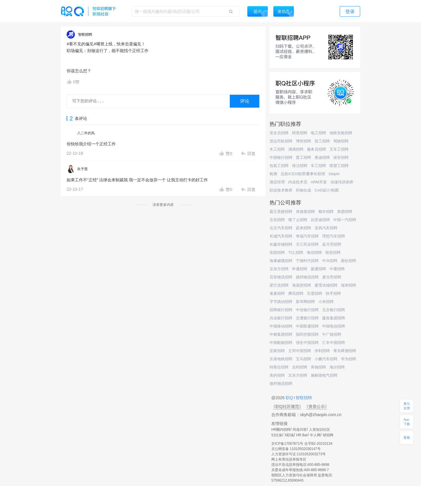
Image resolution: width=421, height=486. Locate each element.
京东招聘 (277, 220)
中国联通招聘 (307, 326)
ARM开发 (319, 182)
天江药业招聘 (307, 244)
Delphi (334, 174)
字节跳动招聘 (281, 301)
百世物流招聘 (281, 277)
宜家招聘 (277, 351)
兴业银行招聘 (281, 318)
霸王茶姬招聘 (281, 211)
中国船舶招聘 (281, 342)
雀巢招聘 (277, 293)
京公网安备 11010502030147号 (296, 449)
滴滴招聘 (295, 149)
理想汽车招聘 (333, 236)
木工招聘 (277, 149)
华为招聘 (348, 359)
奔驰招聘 (318, 367)
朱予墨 (82, 169)
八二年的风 (86, 133)
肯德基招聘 (305, 211)
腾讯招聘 (295, 293)
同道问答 (300, 430)
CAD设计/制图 (327, 190)
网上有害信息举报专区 (288, 459)
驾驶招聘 (340, 141)
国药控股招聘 (307, 334)
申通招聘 (299, 269)
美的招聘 (277, 375)
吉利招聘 (299, 367)
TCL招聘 (295, 252)
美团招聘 (344, 211)
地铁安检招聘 (340, 133)
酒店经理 (277, 182)
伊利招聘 (322, 351)
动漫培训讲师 (341, 182)
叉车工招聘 (338, 149)
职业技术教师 (281, 190)
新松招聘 (348, 260)
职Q (290, 397)
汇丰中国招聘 (333, 342)
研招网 (328, 435)
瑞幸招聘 (348, 285)
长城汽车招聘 (281, 236)
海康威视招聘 (281, 260)
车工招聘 (318, 165)
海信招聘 (314, 252)
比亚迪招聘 (320, 220)
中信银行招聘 (307, 310)
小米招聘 (326, 301)
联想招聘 (333, 252)
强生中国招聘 (307, 342)
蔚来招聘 (303, 228)
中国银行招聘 (281, 157)
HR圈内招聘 (280, 430)
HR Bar (302, 435)
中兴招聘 (329, 260)
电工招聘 (318, 133)
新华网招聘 (305, 301)
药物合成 (303, 190)
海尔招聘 (337, 367)
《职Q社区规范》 (287, 406)
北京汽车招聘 (281, 228)
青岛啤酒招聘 (344, 351)
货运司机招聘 (281, 141)
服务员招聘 (316, 149)
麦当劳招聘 (331, 277)
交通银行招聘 (307, 318)
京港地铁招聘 (281, 359)
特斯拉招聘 (279, 367)
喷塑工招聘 (338, 165)
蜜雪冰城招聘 (326, 285)
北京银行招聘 (333, 310)
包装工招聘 (279, 165)
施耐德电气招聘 (324, 375)
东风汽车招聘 (326, 228)
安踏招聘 (277, 252)
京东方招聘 (279, 269)
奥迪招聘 (322, 157)
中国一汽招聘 (344, 220)
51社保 (276, 435)
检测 (273, 174)
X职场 (289, 435)
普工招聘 (303, 157)
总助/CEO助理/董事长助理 (303, 174)
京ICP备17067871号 (287, 444)
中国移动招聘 (281, 326)
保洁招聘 (299, 165)
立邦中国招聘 (299, 351)
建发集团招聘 (333, 318)
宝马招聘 (303, 359)
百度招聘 (314, 293)
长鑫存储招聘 (281, 244)
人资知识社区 (319, 430)
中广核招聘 (331, 334)
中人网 (315, 435)
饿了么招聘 (297, 220)
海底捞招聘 (301, 285)
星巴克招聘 (279, 285)
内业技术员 (297, 182)
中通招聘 (337, 269)
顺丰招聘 (326, 211)
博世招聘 (303, 141)
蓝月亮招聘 (331, 244)
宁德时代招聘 (307, 260)
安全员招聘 (279, 133)
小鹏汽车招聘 (326, 359)
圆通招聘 (318, 269)
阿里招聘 (299, 133)
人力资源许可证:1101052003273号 (298, 454)
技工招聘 (322, 141)
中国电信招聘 (333, 326)
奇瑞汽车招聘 (307, 236)
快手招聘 (333, 293)
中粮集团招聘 (281, 334)
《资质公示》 (316, 406)
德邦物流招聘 (307, 277)
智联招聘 (303, 397)
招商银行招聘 (281, 310)
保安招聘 (340, 157)
